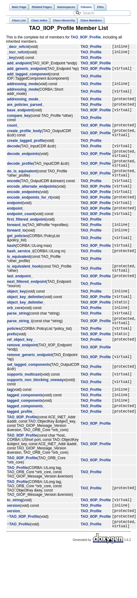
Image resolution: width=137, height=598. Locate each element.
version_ (14, 556)
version (13, 550)
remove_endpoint (22, 382)
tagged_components (25, 435)
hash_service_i (20, 276)
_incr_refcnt (17, 54)
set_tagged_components (28, 402)
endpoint (15, 223)
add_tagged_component (28, 77)
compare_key (18, 122)
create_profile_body (24, 139)
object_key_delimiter (25, 327)
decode (13, 156)
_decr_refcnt (18, 47)
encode (13, 197)
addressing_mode (22, 87)
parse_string (18, 346)
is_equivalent (18, 282)
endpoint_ (15, 229)
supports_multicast (24, 412)
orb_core (15, 339)
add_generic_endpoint (26, 71)
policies (14, 364)
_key (11, 59)
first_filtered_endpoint (26, 241)
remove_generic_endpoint (29, 392)
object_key (16, 320)
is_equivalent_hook (24, 293)
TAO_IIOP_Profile (86, 37)
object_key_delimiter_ (26, 333)
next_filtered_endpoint (26, 310)
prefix (12, 370)
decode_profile (20, 176)
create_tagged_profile (26, 150)
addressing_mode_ (23, 103)
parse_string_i (19, 355)
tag (9, 429)
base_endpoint (20, 116)
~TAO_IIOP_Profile (23, 563)
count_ (13, 132)
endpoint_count (20, 235)
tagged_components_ (26, 448)
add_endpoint (19, 65)
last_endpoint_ (20, 304)
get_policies (17, 260)
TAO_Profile (91, 47)
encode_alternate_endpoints (32, 203)
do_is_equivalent (22, 186)
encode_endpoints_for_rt (29, 216)
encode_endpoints (23, 210)
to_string (15, 544)
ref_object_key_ (21, 377)
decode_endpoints (23, 165)
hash (11, 270)
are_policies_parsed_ (25, 110)
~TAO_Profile (18, 572)
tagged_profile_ (20, 454)
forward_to (16, 247)
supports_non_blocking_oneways (36, 418)
